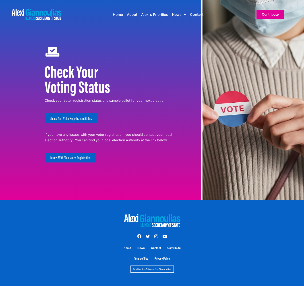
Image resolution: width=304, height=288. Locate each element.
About (132, 14)
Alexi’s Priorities (154, 14)
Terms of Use (141, 258)
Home (118, 14)
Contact (196, 14)
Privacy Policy (162, 258)
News (179, 14)
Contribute (174, 247)
